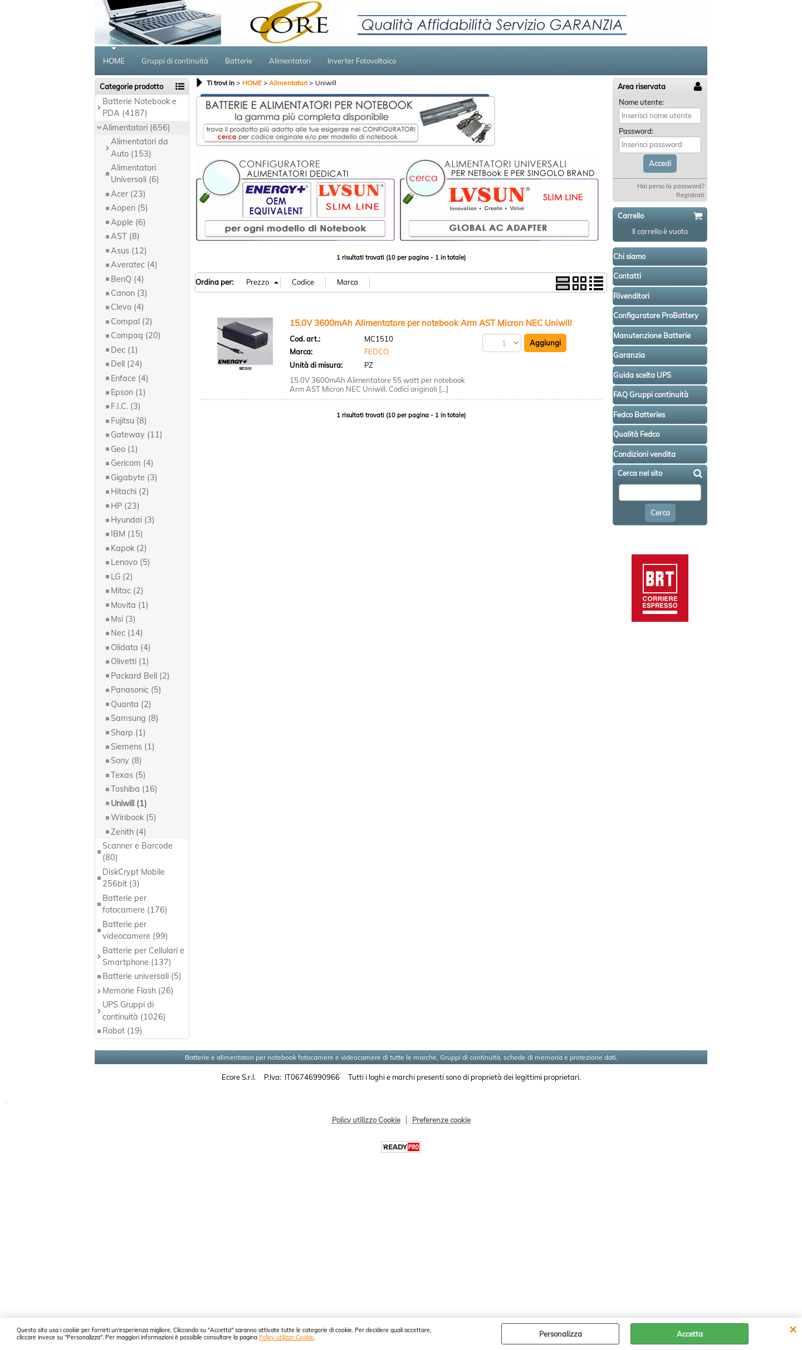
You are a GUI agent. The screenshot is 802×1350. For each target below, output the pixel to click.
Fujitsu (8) (129, 421)
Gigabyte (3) (134, 477)
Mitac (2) (127, 591)
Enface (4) (130, 378)
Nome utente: (641, 102)
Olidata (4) (131, 647)
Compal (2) (132, 321)
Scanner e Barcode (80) (137, 851)
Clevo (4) (127, 307)
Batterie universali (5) (142, 976)
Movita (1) (130, 605)
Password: (636, 130)
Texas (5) (128, 775)
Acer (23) (128, 194)
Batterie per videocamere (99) (135, 930)
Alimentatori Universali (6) (135, 173)
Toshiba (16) (134, 789)
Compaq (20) (136, 335)
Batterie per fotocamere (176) (135, 904)
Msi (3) (123, 619)
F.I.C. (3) (126, 406)
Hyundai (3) (133, 520)
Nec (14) (127, 633)
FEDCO (376, 351)
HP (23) (125, 506)
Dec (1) (124, 350)
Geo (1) (124, 449)
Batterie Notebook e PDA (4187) (139, 107)
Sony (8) (126, 761)
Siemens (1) (133, 747)
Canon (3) (129, 293)
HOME (114, 60)
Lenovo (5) (130, 562)
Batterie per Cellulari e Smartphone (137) (143, 956)
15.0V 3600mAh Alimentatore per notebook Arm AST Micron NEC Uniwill (431, 323)
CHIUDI (792, 1328)
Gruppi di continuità (174, 60)
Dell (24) (127, 364)
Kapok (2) (129, 548)
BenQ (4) (127, 279)
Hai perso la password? (671, 186)
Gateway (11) (137, 435)
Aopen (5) (129, 208)
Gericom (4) (132, 463)
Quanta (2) (131, 704)
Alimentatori (290, 60)
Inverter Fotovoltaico (361, 60)
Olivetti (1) (130, 661)
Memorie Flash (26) (138, 991)
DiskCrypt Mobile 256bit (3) (133, 878)
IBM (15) (127, 534)
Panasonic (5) (136, 690)
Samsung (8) (135, 718)
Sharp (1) (128, 733)
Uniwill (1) (129, 803)
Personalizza (560, 1333)
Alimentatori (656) (136, 128)
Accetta (690, 1333)
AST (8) (125, 236)
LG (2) (122, 577)
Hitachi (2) (130, 491)
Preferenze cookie (441, 1119)
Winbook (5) (134, 817)
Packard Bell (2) (140, 676)
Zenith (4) (128, 832)
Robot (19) (122, 1031)
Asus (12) (129, 251)
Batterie (238, 60)
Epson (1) (128, 392)
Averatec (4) (134, 265)
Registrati (690, 195)
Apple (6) (128, 222)
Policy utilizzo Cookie (286, 1337)
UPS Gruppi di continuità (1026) (134, 1010)
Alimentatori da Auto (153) (139, 147)
